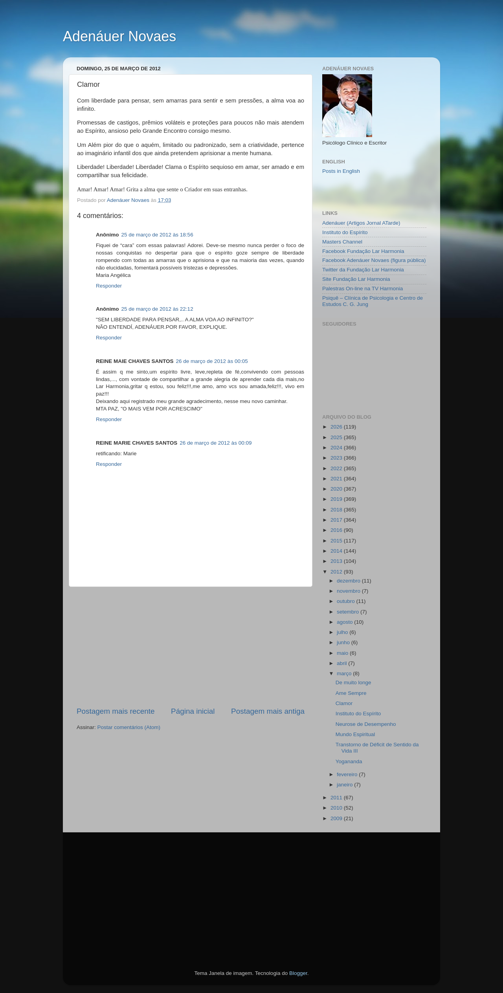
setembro (348, 612)
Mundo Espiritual (355, 734)
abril (342, 663)
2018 (337, 510)
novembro (349, 591)
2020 (337, 489)
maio (343, 653)
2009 (337, 818)
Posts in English (341, 171)
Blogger (298, 973)
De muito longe (353, 682)
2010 (337, 808)
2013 (337, 561)
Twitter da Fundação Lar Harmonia (363, 270)
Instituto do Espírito (345, 232)
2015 (337, 541)
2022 (337, 468)
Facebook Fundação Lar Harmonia (363, 251)
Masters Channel (342, 242)
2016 (337, 530)
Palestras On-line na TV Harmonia (362, 288)
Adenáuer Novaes (119, 36)
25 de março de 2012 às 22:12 (157, 309)
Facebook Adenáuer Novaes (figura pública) (374, 260)
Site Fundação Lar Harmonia (356, 279)
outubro (346, 601)
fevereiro (348, 774)
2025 (337, 437)
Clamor (344, 703)
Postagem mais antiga (268, 711)
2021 (337, 479)
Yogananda (349, 761)
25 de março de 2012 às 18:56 (157, 235)
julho (343, 632)
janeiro (345, 785)
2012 (337, 572)
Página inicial (193, 711)
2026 (337, 427)
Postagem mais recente (115, 711)
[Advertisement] (191, 646)
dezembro (349, 581)
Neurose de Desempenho (366, 724)
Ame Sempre (351, 693)
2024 (337, 448)
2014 (337, 551)
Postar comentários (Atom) (129, 727)
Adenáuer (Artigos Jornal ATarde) (361, 223)
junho (344, 642)
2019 (337, 499)
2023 (337, 458)
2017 (337, 520)
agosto (345, 622)
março (345, 673)
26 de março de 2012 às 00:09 (216, 443)
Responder (109, 286)
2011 (337, 798)
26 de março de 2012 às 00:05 (212, 361)
